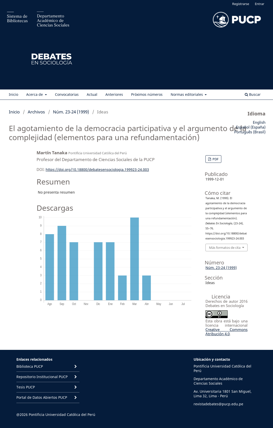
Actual (92, 94)
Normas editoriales (187, 94)
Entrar (259, 4)
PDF (215, 159)
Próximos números (147, 94)
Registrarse (240, 4)
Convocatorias (67, 94)
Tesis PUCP (25, 387)
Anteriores (114, 94)
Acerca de (35, 94)
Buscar (253, 94)
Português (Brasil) (249, 131)
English (259, 122)
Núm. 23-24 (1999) (71, 112)
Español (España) (250, 127)
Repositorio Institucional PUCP (42, 376)
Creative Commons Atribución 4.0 (226, 331)
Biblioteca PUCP (29, 366)
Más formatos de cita (224, 247)
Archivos (36, 112)
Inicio (13, 94)
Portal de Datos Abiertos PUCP (41, 397)
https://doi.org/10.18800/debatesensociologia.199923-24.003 (97, 169)
